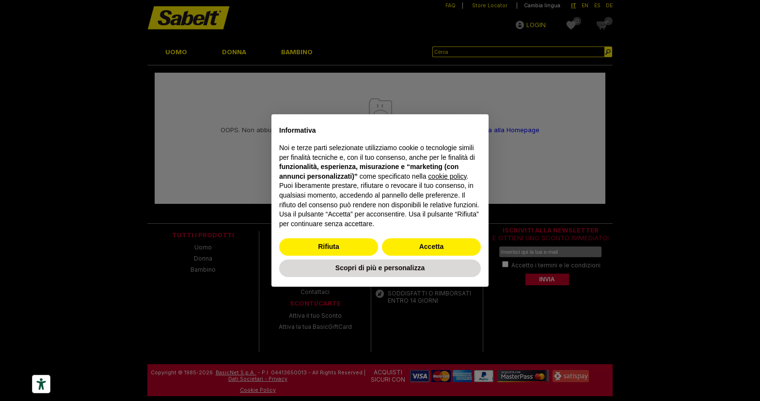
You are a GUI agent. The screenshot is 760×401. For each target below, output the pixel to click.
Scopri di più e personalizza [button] (380, 268)
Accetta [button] (431, 246)
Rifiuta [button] (328, 246)
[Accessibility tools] (41, 384)
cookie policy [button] (447, 176)
